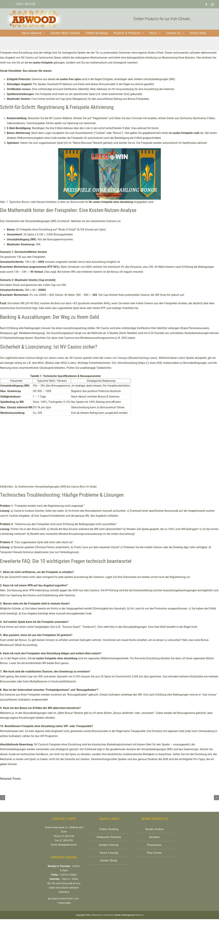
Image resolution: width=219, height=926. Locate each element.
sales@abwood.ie (67, 844)
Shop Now (108, 915)
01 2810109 (67, 836)
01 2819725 (66, 840)
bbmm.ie (139, 915)
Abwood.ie (97, 915)
